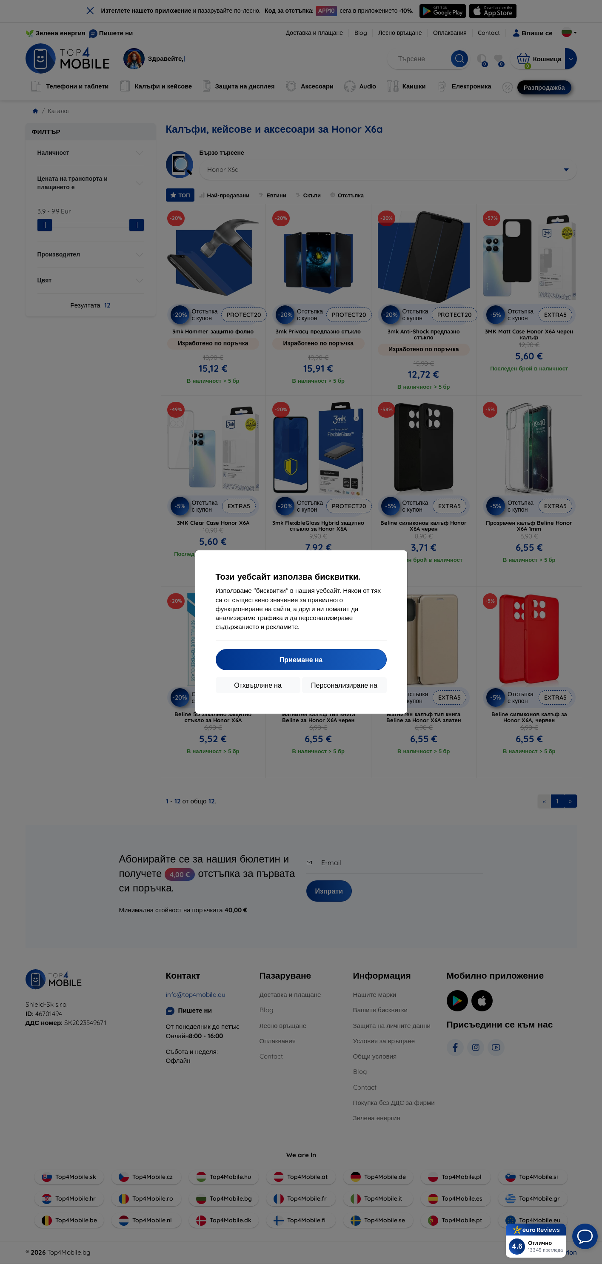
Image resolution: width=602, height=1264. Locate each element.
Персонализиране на (344, 685)
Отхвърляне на (258, 685)
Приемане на (301, 659)
